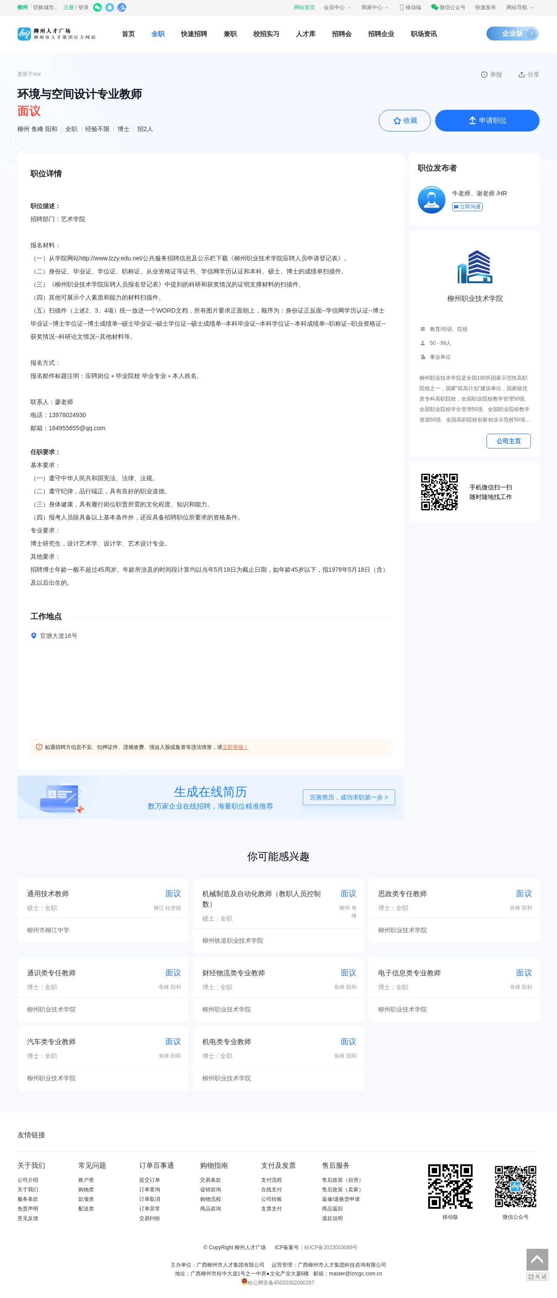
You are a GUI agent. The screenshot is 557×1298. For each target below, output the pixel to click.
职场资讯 (424, 33)
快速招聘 (194, 33)
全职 (157, 33)
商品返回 (332, 1209)
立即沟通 (467, 207)
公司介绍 (27, 1180)
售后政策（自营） (343, 1180)
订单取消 (149, 1199)
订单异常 (149, 1209)
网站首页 (304, 7)
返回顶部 (537, 1260)
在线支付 (271, 1190)
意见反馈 (27, 1218)
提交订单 (149, 1180)
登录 (83, 7)
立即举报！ (235, 747)
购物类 (86, 1190)
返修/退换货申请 (341, 1199)
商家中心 (375, 7)
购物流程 (210, 1199)
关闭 (537, 1277)
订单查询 (149, 1190)
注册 (69, 7)
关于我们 (27, 1190)
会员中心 (338, 7)
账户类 (86, 1180)
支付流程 (271, 1180)
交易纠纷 (149, 1218)
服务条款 (27, 1199)
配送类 (86, 1209)
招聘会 (342, 33)
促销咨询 (210, 1190)
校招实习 (266, 33)
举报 (491, 74)
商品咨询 (210, 1209)
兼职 (230, 33)
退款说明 (332, 1218)
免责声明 (27, 1209)
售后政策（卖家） (343, 1190)
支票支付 (271, 1209)
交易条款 (210, 1180)
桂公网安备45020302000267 (277, 1283)
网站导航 (520, 7)
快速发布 (485, 7)
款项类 (86, 1199)
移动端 (410, 7)
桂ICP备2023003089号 (331, 1247)
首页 (128, 33)
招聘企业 (381, 33)
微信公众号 (448, 7)
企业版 (512, 33)
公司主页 (509, 441)
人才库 (305, 33)
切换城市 (43, 7)
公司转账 (271, 1199)
